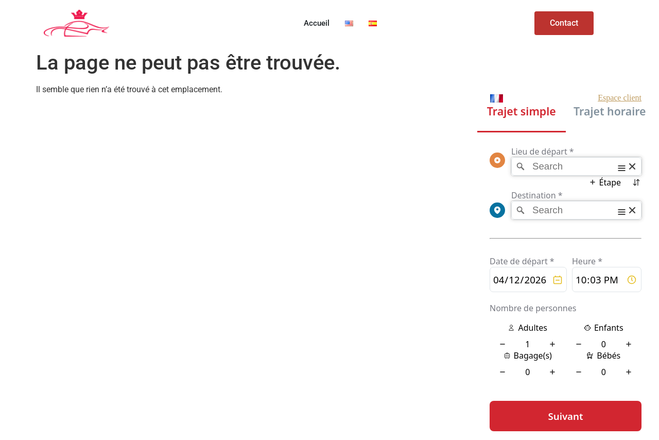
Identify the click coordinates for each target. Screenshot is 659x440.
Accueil (317, 23)
